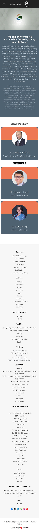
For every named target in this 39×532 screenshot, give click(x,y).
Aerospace (19, 299)
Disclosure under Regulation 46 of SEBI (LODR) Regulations (19, 372)
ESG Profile (20, 464)
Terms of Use (23, 522)
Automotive (19, 284)
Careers (19, 500)
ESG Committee (20, 444)
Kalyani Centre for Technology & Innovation (19, 490)
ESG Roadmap (20, 450)
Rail (19, 293)
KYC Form (19, 398)
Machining (19, 336)
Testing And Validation (20, 339)
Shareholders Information (19, 381)
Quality (19, 342)
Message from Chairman (20, 441)
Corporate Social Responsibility (20, 413)
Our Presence (19, 258)
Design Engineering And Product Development (19, 328)
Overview (19, 281)
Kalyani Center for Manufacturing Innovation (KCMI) (19, 494)
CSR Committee (20, 416)
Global (19, 319)
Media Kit (19, 479)
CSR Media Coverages (20, 436)
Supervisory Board (19, 267)
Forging (19, 333)
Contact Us (19, 396)
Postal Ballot (19, 401)
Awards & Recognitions (19, 273)
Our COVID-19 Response (20, 433)
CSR (19, 410)
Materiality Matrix (20, 447)
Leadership (20, 264)
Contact (19, 504)
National (19, 316)
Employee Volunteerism (20, 430)
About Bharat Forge (19, 256)
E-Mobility (19, 304)
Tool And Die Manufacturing (20, 330)
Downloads (21, 427)
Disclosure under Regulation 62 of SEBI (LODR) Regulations (20, 377)
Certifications (19, 270)
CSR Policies (20, 424)
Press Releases (19, 473)
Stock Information (19, 390)
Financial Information (19, 387)
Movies (19, 481)
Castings (19, 307)
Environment (20, 453)
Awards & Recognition (20, 421)
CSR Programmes (20, 419)
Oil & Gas (19, 290)
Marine (19, 296)
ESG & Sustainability (19, 438)
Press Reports (20, 476)
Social (21, 455)
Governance (20, 458)
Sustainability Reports (20, 461)
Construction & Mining (20, 301)
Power (19, 287)
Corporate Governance (19, 384)
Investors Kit (19, 393)
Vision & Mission (19, 261)
